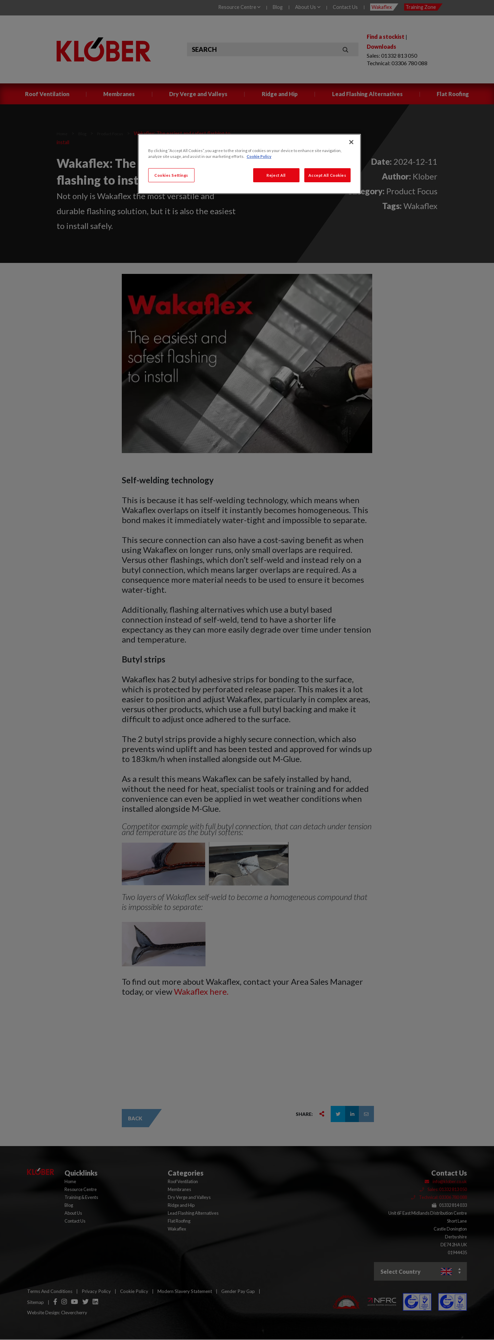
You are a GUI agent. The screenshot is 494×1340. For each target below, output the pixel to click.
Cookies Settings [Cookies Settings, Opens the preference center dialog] (171, 175)
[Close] (351, 142)
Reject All (276, 175)
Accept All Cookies (327, 175)
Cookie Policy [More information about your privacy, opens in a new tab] (259, 156)
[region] (249, 164)
